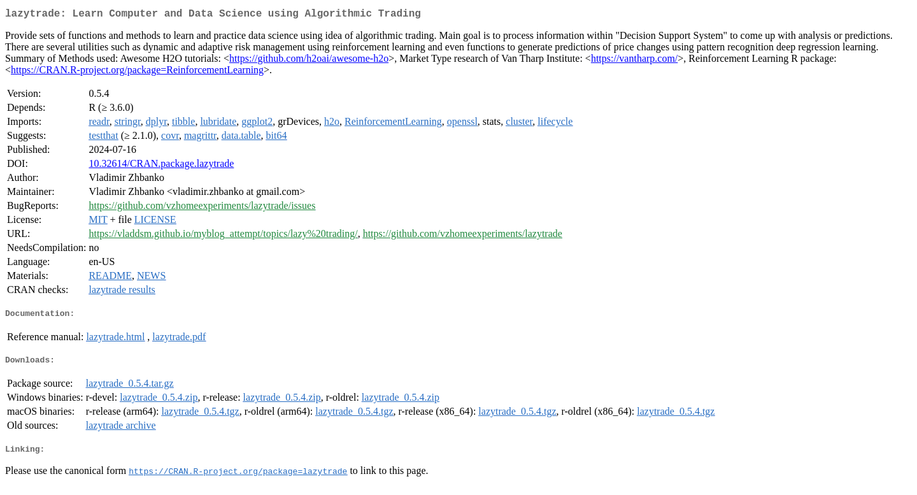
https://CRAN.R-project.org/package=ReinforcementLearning (137, 72)
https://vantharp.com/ (634, 60)
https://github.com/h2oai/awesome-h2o (308, 60)
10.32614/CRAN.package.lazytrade (161, 166)
